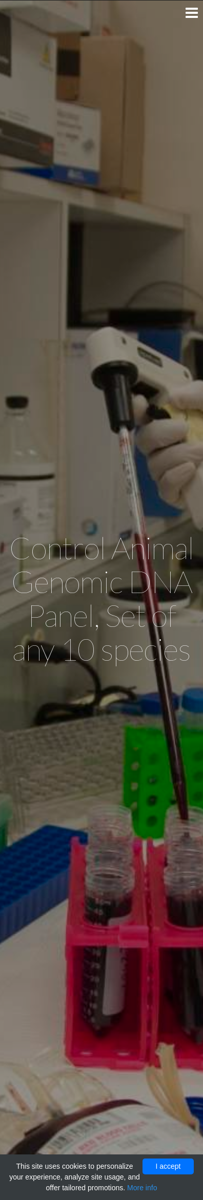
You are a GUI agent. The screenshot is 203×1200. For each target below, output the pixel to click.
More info (142, 1188)
